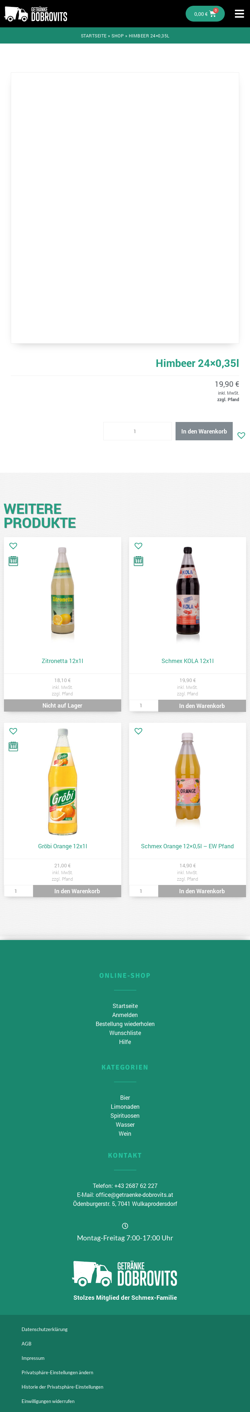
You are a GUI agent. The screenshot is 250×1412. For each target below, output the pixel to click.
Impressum (33, 1358)
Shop (118, 35)
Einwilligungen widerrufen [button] (48, 1401)
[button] (239, 433)
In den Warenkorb (204, 431)
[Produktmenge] (137, 431)
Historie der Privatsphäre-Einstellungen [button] (62, 1387)
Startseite (94, 35)
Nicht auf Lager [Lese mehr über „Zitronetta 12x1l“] (62, 705)
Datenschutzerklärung (45, 1329)
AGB (26, 1344)
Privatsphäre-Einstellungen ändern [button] (57, 1372)
